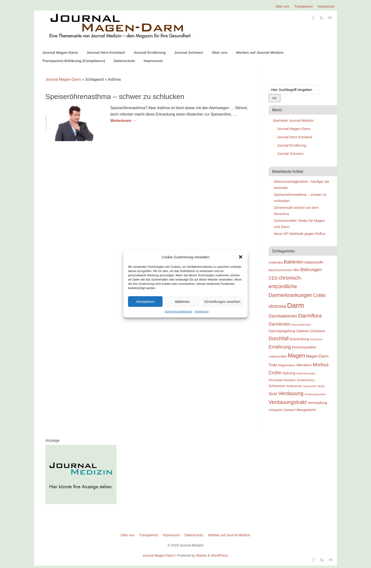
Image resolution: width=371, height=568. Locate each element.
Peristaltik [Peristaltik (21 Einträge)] (276, 380)
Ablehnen (182, 302)
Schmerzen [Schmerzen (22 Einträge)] (277, 386)
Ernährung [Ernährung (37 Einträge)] (280, 346)
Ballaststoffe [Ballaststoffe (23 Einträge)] (313, 262)
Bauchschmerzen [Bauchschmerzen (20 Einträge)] (280, 270)
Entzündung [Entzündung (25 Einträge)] (299, 339)
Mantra (201, 555)
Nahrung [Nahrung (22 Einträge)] (289, 373)
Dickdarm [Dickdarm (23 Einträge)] (317, 331)
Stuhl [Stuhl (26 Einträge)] (273, 394)
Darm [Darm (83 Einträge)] (295, 305)
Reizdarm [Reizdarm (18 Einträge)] (289, 380)
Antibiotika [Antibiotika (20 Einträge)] (276, 262)
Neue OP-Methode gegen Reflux (300, 234)
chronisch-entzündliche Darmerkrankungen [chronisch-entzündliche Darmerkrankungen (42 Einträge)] (290, 286)
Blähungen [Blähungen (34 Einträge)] (311, 269)
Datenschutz (124, 61)
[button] (240, 257)
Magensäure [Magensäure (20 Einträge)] (286, 365)
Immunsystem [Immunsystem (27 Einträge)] (304, 347)
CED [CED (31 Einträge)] (273, 278)
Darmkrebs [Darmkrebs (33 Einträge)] (279, 324)
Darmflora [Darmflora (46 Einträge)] (310, 316)
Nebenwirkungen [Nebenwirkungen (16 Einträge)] (305, 373)
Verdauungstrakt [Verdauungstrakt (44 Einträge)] (287, 402)
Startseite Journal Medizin (293, 120)
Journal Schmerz (188, 52)
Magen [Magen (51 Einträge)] (296, 355)
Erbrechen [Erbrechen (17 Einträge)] (316, 339)
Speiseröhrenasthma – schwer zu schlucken (114, 96)
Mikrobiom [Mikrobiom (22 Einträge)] (304, 365)
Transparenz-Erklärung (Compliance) (73, 61)
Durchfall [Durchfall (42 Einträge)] (279, 338)
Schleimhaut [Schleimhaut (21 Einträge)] (305, 380)
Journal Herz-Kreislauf (106, 52)
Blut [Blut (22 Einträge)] (296, 270)
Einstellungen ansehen (222, 302)
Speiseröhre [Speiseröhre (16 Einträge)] (309, 386)
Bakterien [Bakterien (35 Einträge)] (294, 261)
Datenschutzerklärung (178, 311)
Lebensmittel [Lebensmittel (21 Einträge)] (278, 356)
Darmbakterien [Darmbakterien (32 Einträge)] (283, 315)
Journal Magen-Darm (60, 52)
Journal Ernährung (149, 52)
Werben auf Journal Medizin (259, 52)
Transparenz (303, 6)
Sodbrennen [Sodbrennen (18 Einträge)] (294, 386)
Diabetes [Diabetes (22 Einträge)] (302, 331)
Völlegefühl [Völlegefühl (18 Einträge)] (276, 410)
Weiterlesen (123, 121)
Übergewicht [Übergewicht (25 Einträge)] (305, 410)
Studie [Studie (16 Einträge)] (321, 386)
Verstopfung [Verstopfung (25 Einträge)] (317, 403)
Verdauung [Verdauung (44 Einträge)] (291, 393)
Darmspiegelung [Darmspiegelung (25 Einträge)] (282, 331)
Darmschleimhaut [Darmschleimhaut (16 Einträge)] (301, 324)
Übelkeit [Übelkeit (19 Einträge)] (289, 410)
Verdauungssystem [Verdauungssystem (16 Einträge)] (315, 394)
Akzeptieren (145, 302)
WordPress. (220, 555)
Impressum (202, 311)
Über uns (282, 6)
